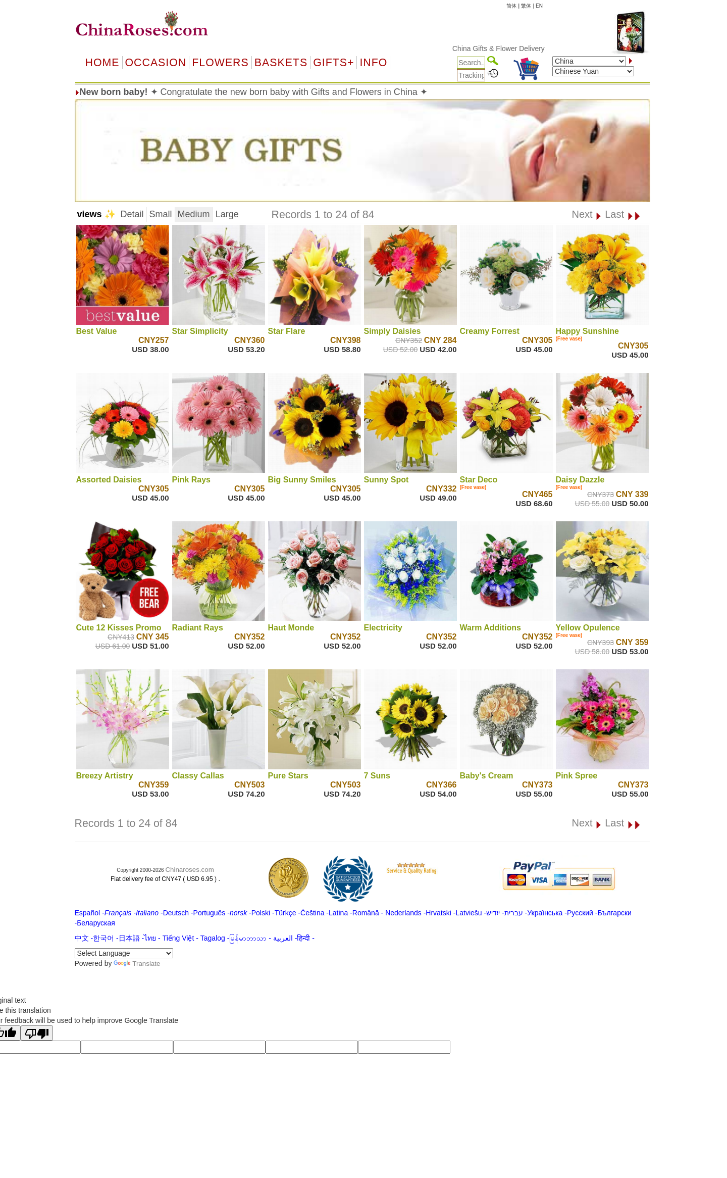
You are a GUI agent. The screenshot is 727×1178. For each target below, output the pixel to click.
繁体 (526, 6)
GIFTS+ (333, 63)
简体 (511, 6)
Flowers (220, 63)
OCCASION (156, 63)
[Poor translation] (37, 1033)
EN (539, 6)
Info (373, 63)
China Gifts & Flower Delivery (522, 48)
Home (102, 63)
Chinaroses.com (189, 869)
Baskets (280, 63)
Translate (137, 963)
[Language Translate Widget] (124, 953)
